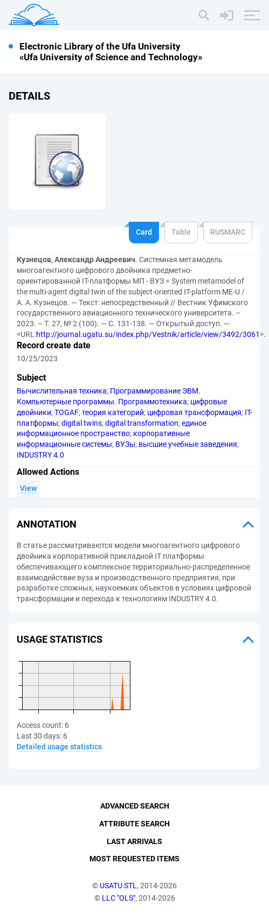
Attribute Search (134, 823)
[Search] (203, 15)
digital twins (81, 423)
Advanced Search (134, 806)
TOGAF (66, 412)
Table (181, 232)
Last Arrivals (134, 841)
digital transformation (141, 423)
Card (144, 232)
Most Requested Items (134, 858)
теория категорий (113, 412)
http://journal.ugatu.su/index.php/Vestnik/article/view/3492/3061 (148, 334)
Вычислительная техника (62, 391)
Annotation (47, 524)
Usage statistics (59, 639)
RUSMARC (227, 232)
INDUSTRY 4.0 (40, 455)
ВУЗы (125, 444)
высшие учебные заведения (188, 444)
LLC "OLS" (118, 898)
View (28, 488)
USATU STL (118, 885)
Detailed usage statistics (59, 746)
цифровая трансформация (194, 412)
